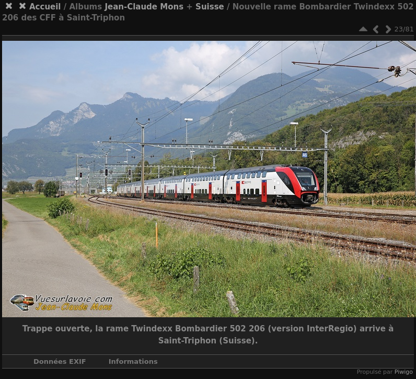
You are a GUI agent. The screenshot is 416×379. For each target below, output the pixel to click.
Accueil (45, 7)
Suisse (209, 7)
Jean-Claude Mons (144, 7)
